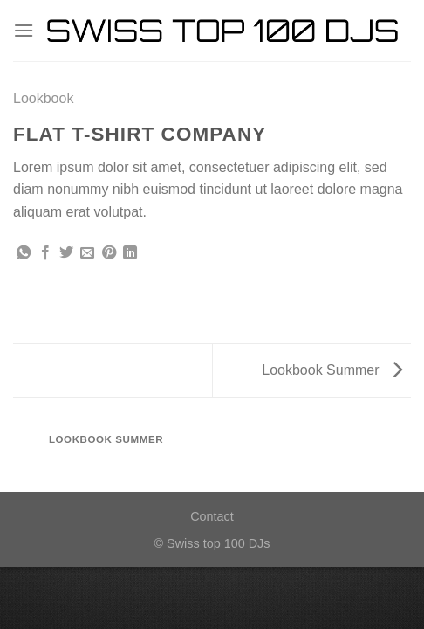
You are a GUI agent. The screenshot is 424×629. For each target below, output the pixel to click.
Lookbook (43, 98)
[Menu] (23, 30)
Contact (212, 516)
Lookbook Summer (332, 370)
